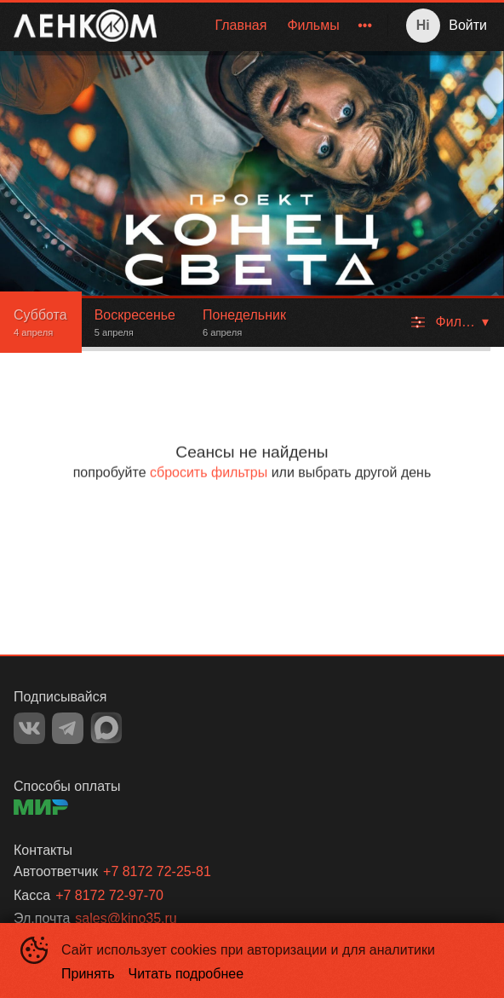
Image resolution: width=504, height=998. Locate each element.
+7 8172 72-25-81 (157, 871)
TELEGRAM (67, 728)
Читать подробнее (186, 973)
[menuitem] (240, 25)
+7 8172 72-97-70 (109, 895)
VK (29, 728)
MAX (106, 728)
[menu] (275, 25)
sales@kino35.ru (125, 918)
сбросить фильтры (208, 472)
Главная (240, 25)
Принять (88, 973)
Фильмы (313, 25)
